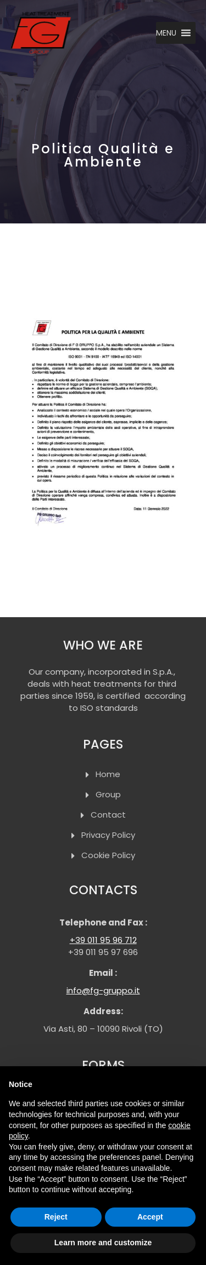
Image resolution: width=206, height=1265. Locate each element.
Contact (108, 814)
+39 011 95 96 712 (103, 940)
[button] (166, 33)
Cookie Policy (108, 855)
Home (108, 774)
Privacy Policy (108, 835)
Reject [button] (56, 1216)
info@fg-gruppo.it (103, 990)
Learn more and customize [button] (103, 1242)
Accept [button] (150, 1216)
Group (108, 794)
